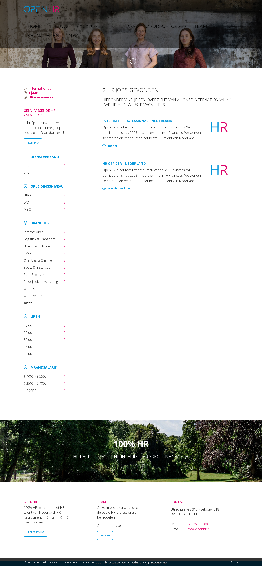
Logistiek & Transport (40, 239)
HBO (28, 195)
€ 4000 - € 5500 (35, 376)
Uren (35, 316)
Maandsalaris (44, 367)
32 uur (29, 339)
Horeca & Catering (37, 246)
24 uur (29, 354)
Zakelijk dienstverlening (41, 281)
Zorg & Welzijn (35, 274)
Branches (40, 223)
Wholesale (32, 288)
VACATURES (110, 9)
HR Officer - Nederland (124, 163)
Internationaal (40, 88)
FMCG (28, 253)
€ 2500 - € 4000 (35, 383)
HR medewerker (42, 97)
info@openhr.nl (198, 529)
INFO (226, 9)
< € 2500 (30, 390)
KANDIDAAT (133, 9)
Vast (27, 172)
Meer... (29, 303)
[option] (131, 34)
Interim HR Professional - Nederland (137, 121)
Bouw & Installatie (37, 267)
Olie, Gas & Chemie (38, 260)
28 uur (29, 346)
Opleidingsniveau (47, 186)
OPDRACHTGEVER (162, 9)
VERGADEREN (206, 9)
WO (27, 202)
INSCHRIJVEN (33, 142)
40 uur (29, 325)
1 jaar (33, 93)
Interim (30, 165)
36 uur (29, 332)
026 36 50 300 (197, 524)
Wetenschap (34, 296)
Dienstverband (45, 156)
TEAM (185, 9)
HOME (72, 9)
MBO (28, 209)
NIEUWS (89, 9)
